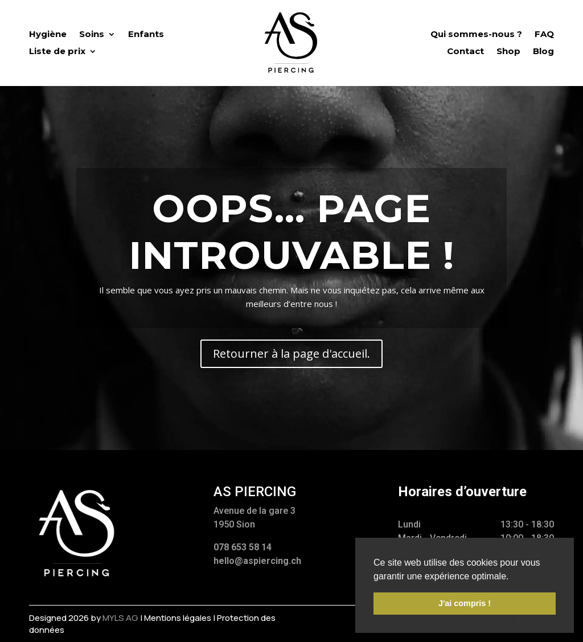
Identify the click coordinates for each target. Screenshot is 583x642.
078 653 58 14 (243, 547)
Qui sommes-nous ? (476, 34)
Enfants (146, 34)
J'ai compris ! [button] (464, 603)
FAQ (544, 34)
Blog (543, 51)
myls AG (120, 618)
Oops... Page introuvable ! (291, 232)
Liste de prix (57, 51)
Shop (508, 51)
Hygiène (48, 34)
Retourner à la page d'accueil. (291, 353)
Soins (91, 34)
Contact (465, 51)
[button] (513, 577)
